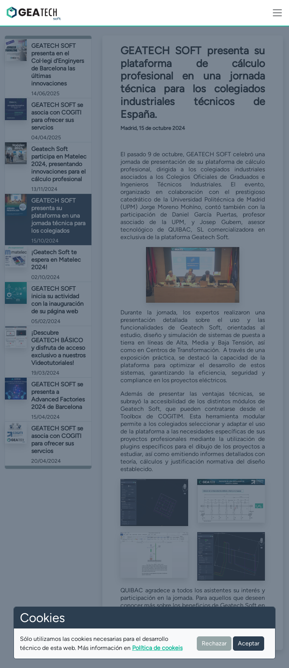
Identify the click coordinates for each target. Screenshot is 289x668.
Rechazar (214, 643)
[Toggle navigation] (277, 13)
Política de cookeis (157, 647)
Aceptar (248, 643)
